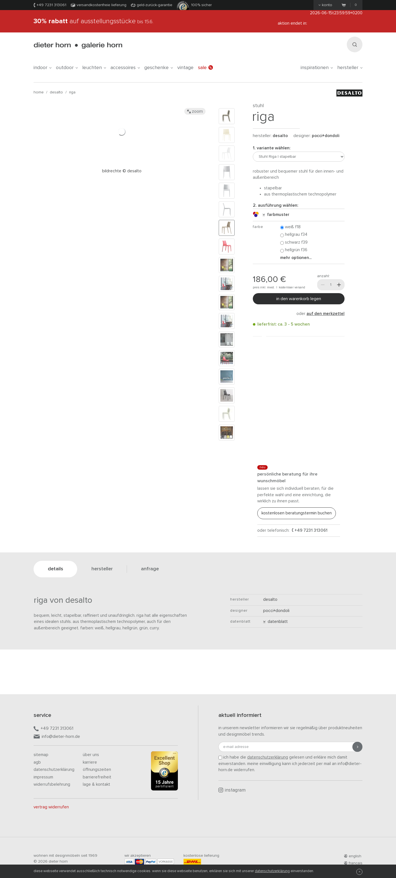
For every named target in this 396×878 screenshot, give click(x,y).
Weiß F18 (290, 227)
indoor (42, 67)
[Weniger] (322, 284)
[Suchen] (354, 44)
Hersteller (349, 67)
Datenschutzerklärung (54, 770)
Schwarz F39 (294, 242)
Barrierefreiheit (97, 777)
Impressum (43, 777)
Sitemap (41, 755)
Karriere (90, 762)
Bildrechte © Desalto (122, 171)
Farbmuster (276, 215)
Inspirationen (317, 67)
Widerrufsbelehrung (52, 784)
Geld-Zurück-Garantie (154, 5)
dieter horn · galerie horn (78, 45)
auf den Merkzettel (326, 314)
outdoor (67, 67)
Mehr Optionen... (296, 258)
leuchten (94, 67)
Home (39, 92)
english (352, 856)
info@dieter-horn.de (57, 737)
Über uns (91, 755)
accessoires (125, 67)
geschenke (158, 67)
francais (353, 863)
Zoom (195, 111)
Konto (325, 5)
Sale (205, 67)
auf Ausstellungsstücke (93, 21)
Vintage (185, 67)
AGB (37, 762)
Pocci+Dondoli (325, 136)
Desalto (56, 92)
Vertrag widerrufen (51, 807)
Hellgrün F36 (293, 250)
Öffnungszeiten (97, 770)
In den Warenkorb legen (298, 298)
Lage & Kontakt (96, 784)
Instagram (232, 790)
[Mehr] (339, 284)
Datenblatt (275, 622)
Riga (72, 92)
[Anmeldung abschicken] (357, 747)
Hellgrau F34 (293, 234)
